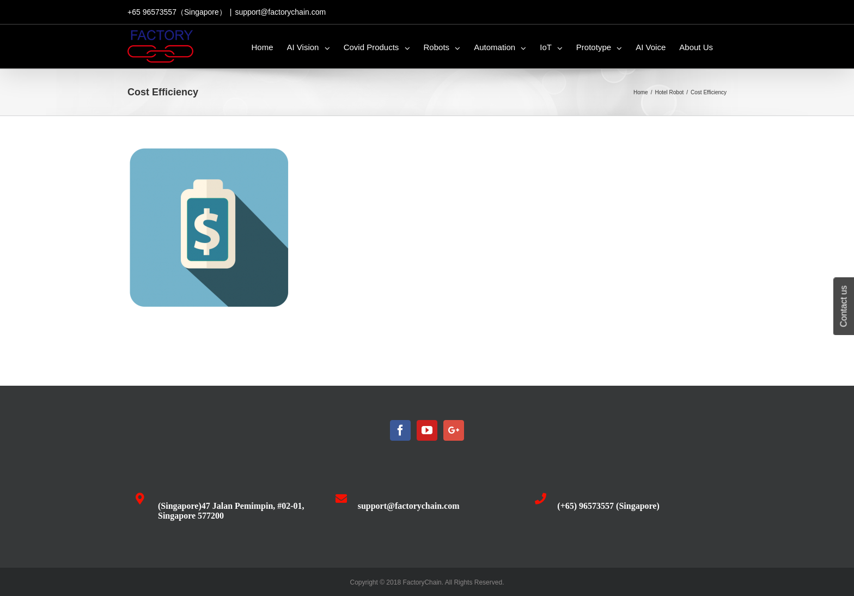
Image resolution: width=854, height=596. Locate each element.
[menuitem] (262, 46)
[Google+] (453, 430)
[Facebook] (400, 430)
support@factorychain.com (280, 12)
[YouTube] (427, 430)
